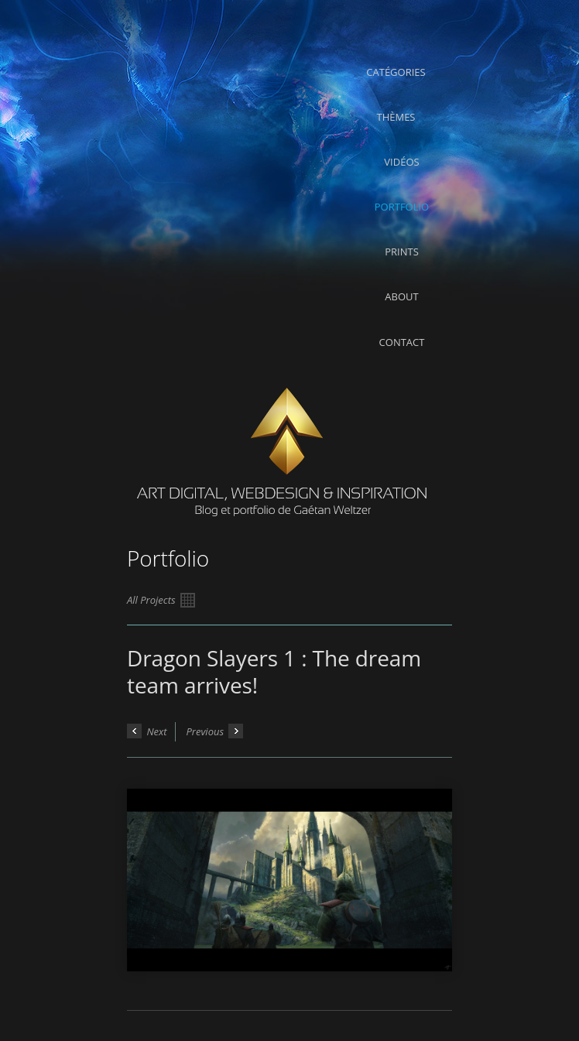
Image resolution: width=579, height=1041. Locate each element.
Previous (214, 731)
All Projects (161, 600)
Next (147, 731)
